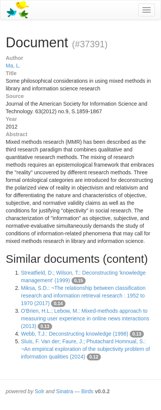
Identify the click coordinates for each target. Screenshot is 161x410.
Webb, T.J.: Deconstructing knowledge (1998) (74, 334)
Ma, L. (13, 66)
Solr (39, 391)
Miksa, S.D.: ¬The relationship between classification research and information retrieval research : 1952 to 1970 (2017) (83, 295)
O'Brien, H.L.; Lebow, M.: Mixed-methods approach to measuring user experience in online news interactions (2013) (85, 318)
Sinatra (64, 391)
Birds (87, 391)
